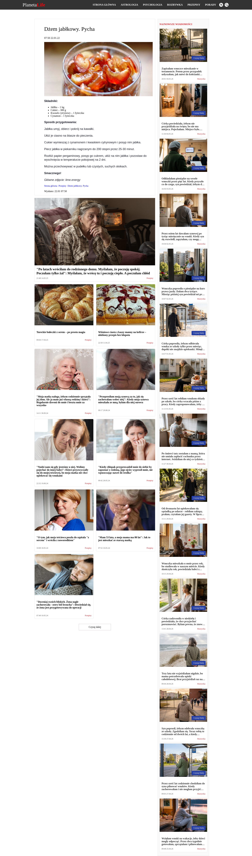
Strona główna (104, 4)
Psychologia (152, 4)
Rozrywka (175, 4)
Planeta (34, 4)
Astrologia (129, 4)
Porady (210, 4)
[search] (227, 5)
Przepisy (194, 4)
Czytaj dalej (95, 627)
